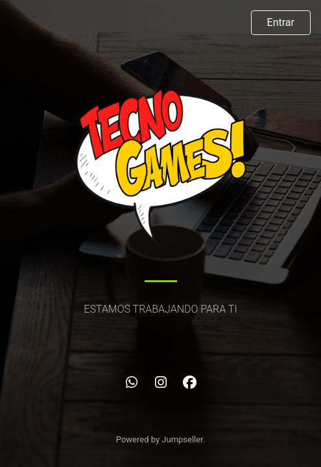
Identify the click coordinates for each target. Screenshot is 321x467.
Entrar (280, 22)
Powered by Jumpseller (159, 439)
